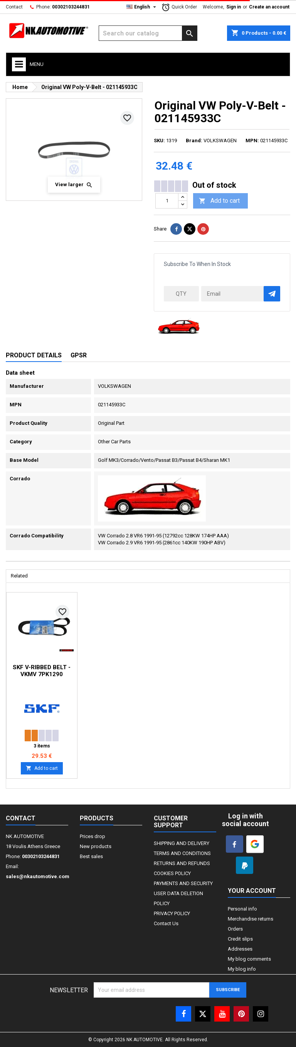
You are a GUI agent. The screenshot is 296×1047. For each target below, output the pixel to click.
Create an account (269, 7)
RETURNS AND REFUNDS (182, 863)
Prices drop (92, 836)
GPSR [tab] (79, 355)
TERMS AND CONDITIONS (182, 853)
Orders (235, 929)
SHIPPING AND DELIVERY (181, 843)
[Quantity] (166, 201)
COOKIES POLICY (172, 873)
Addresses (240, 949)
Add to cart (219, 201)
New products (95, 846)
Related (19, 576)
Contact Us (166, 923)
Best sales (91, 856)
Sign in (233, 7)
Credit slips (240, 939)
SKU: (159, 140)
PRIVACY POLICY (172, 913)
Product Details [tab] (34, 355)
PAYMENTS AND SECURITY (183, 883)
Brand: (194, 140)
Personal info (242, 909)
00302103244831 (71, 7)
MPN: (252, 140)
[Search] (148, 33)
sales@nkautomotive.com (37, 876)
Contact (14, 7)
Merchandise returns (250, 919)
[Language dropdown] (142, 6)
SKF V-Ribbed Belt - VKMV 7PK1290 (42, 671)
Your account (252, 890)
